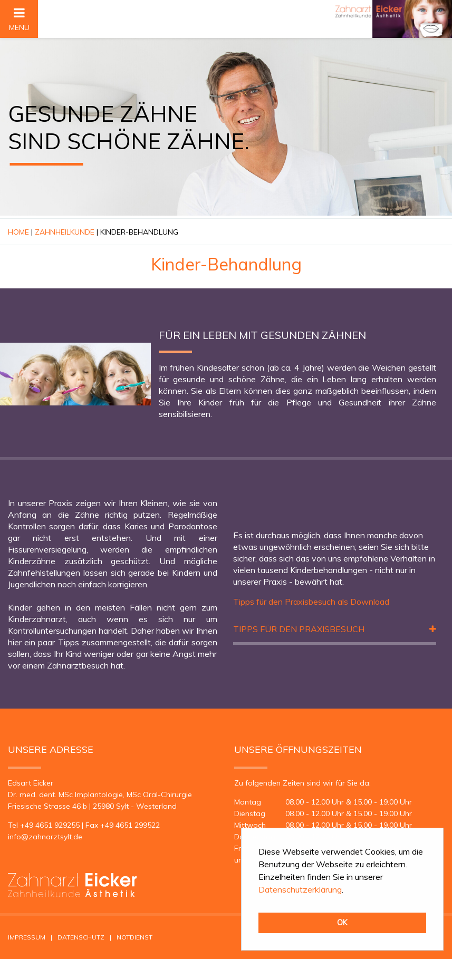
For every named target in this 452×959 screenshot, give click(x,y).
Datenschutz (80, 937)
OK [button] (342, 922)
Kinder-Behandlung (139, 232)
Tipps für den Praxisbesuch (298, 629)
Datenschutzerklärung (300, 889)
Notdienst (134, 937)
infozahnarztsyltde (45, 836)
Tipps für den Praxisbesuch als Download (311, 601)
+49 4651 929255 (50, 825)
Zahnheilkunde (64, 232)
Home (18, 232)
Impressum (26, 937)
